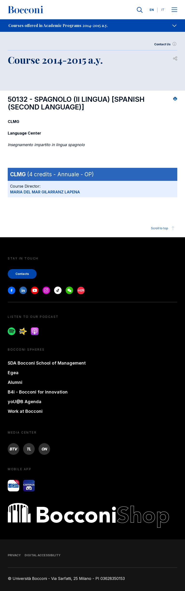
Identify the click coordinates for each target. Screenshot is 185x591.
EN (152, 10)
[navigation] (92, 25)
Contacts (22, 274)
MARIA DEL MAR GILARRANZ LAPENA (45, 192)
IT (162, 10)
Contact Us (165, 44)
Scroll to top (163, 228)
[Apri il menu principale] (174, 10)
